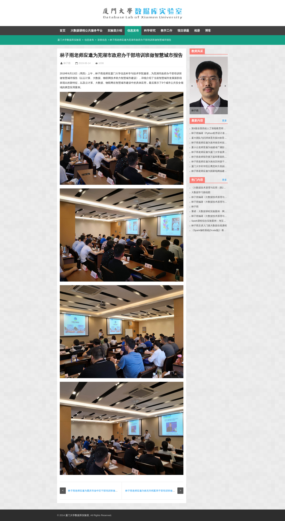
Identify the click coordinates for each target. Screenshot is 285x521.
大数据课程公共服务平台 (87, 30)
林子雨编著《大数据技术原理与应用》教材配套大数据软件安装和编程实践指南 (209, 201)
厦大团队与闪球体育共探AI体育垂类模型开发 (209, 137)
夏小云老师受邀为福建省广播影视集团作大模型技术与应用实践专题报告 (209, 147)
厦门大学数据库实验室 (69, 39)
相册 (197, 30)
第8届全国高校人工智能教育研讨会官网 (209, 128)
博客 (208, 30)
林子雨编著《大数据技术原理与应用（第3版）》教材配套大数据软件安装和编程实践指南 (209, 216)
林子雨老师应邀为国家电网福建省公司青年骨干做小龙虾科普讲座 (209, 171)
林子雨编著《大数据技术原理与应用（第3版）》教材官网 (209, 197)
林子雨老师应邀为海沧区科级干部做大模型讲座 (209, 161)
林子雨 (194, 206)
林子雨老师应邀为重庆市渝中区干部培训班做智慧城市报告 (98, 490)
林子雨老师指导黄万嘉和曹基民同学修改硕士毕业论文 (209, 156)
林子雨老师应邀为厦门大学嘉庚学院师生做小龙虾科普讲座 (209, 152)
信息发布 (133, 30)
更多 (224, 120)
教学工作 (166, 30)
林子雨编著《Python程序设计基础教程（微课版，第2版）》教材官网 (209, 133)
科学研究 (150, 30)
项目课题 (183, 30)
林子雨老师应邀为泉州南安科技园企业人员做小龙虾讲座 (209, 142)
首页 (62, 30)
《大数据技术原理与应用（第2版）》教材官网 (209, 187)
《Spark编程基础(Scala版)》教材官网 (209, 230)
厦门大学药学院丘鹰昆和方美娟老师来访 (209, 166)
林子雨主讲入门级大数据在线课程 (209, 225)
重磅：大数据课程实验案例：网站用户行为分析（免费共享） (209, 211)
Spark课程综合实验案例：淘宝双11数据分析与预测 (209, 220)
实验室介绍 (115, 30)
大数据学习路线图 (200, 192)
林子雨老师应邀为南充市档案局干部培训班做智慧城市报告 (156, 490)
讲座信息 (102, 39)
